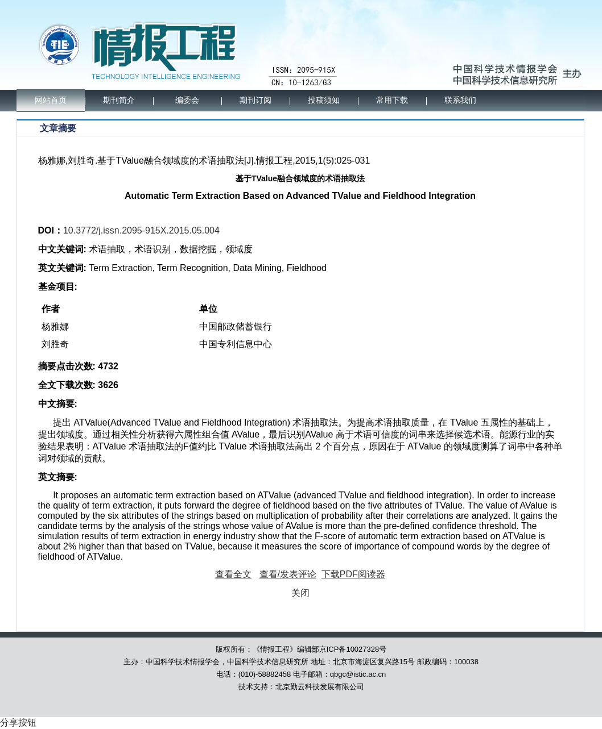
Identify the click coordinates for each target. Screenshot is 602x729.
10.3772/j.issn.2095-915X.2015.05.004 (141, 230)
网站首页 (51, 100)
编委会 (187, 100)
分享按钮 (18, 722)
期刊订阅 (255, 100)
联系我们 (460, 100)
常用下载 (392, 100)
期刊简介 (119, 100)
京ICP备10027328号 (353, 649)
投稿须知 (324, 100)
